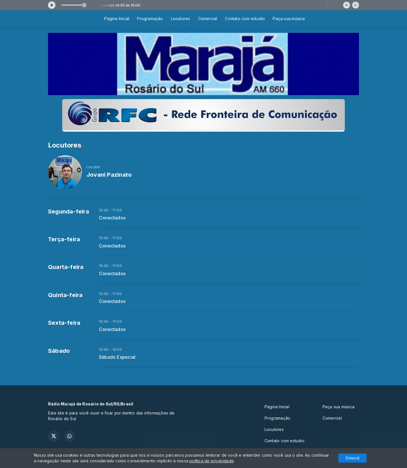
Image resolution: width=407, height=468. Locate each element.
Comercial (207, 18)
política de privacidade (211, 460)
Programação (150, 18)
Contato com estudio (245, 18)
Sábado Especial (117, 357)
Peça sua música (289, 18)
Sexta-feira (64, 322)
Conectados (112, 218)
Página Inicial (116, 18)
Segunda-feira (68, 211)
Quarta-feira (66, 267)
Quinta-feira (65, 295)
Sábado (59, 350)
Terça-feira (64, 239)
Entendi (353, 458)
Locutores (180, 18)
